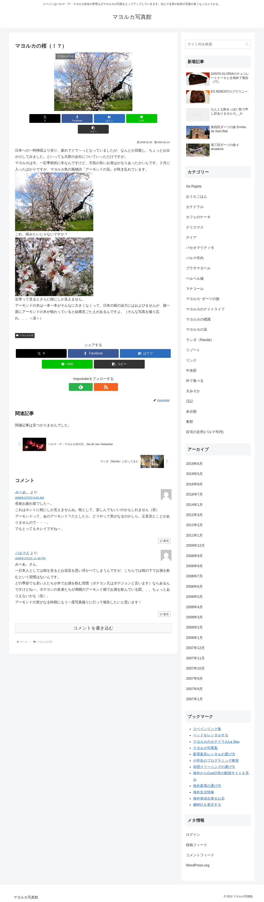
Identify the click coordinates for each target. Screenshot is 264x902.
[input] (218, 44)
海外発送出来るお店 (209, 798)
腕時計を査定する (207, 805)
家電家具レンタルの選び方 (214, 754)
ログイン (193, 835)
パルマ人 (22, 542)
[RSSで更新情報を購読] (98, 376)
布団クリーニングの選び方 (214, 767)
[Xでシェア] (40, 118)
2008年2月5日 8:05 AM (29, 487)
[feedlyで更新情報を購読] (89, 376)
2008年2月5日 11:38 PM (30, 547)
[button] (145, 118)
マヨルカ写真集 (205, 748)
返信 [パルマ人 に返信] (164, 603)
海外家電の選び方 (207, 786)
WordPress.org (197, 865)
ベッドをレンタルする (210, 735)
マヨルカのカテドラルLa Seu (216, 742)
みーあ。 (22, 481)
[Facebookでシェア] (67, 118)
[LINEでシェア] (119, 118)
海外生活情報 (203, 792)
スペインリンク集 (207, 729)
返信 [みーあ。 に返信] (164, 529)
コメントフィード (200, 855)
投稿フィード (196, 845)
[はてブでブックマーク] (93, 118)
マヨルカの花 (24, 324)
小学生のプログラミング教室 (216, 761)
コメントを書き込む (93, 617)
